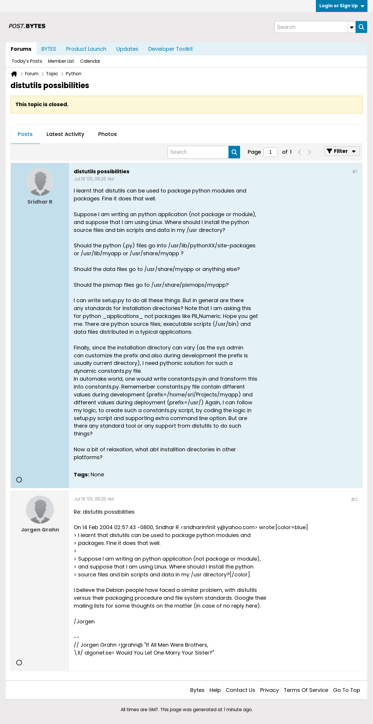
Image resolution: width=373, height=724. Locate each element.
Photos (107, 134)
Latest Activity (65, 134)
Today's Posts (27, 61)
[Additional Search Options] (352, 27)
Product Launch (86, 49)
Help (215, 690)
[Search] (315, 27)
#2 (354, 499)
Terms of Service (306, 690)
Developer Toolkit (170, 49)
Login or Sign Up (341, 6)
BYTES (48, 49)
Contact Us (240, 690)
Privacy (269, 690)
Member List (61, 61)
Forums (21, 49)
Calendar (90, 61)
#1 (355, 172)
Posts (25, 134)
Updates (127, 49)
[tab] (25, 134)
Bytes (197, 690)
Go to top (346, 690)
